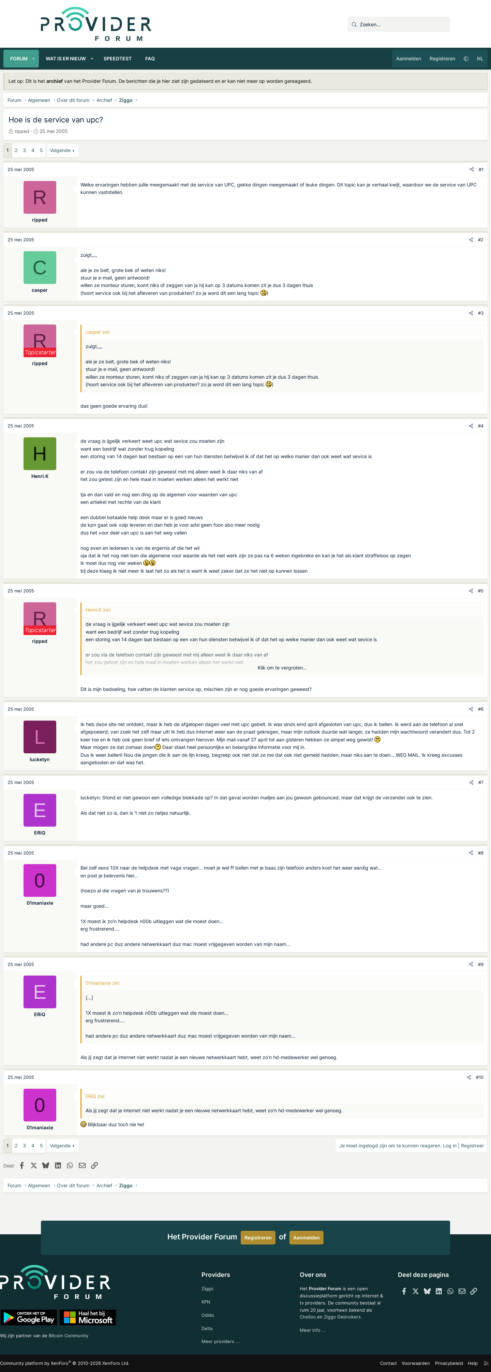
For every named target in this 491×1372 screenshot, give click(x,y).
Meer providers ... (229, 1341)
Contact (354, 1363)
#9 (443, 979)
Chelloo (300, 1324)
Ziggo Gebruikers (335, 1324)
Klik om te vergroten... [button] (282, 675)
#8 (443, 868)
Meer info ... (305, 1338)
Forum (56, 58)
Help (432, 1363)
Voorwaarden (379, 1363)
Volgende (97, 150)
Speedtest (155, 58)
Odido (216, 1313)
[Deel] (434, 169)
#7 (443, 797)
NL (443, 58)
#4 (443, 425)
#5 (443, 598)
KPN (215, 1299)
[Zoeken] (399, 24)
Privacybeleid (410, 1363)
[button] (71, 58)
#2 (443, 239)
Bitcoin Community (113, 1334)
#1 (443, 169)
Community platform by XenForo (99, 1363)
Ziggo (216, 1286)
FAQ (187, 58)
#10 (442, 1092)
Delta (215, 1327)
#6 (443, 717)
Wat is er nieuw (103, 58)
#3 (443, 313)
